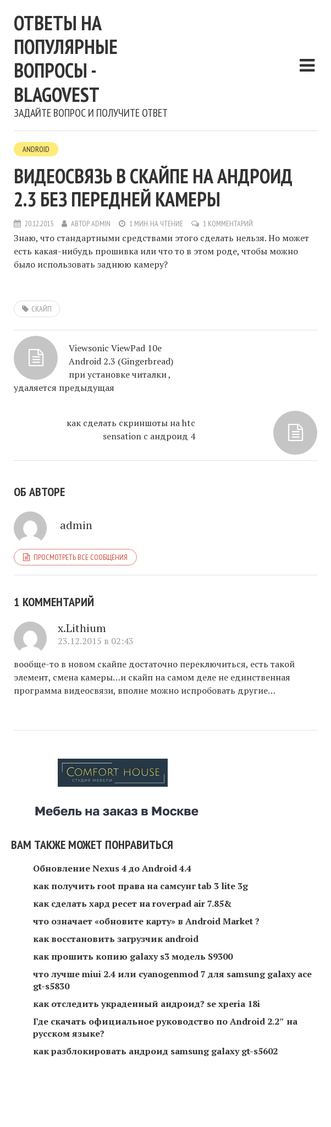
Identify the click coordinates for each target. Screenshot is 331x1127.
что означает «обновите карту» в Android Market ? (146, 921)
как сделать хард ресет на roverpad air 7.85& (132, 903)
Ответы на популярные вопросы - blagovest (66, 58)
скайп (41, 309)
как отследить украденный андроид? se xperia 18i (146, 1004)
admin (101, 223)
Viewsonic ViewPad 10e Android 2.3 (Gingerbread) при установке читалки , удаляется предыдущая (93, 368)
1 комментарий (228, 223)
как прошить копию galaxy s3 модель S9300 (133, 956)
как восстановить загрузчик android (115, 939)
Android (36, 149)
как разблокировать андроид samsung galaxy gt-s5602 (155, 1051)
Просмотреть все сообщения (81, 557)
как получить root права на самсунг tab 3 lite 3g (140, 886)
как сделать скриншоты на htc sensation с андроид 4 (131, 429)
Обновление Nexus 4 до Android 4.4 (112, 868)
